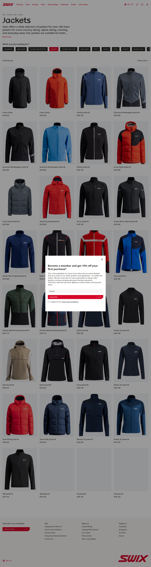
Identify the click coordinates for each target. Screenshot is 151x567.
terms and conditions (70, 302)
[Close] (102, 259)
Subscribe (74, 297)
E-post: (52, 291)
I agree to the (63, 302)
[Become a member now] (48, 302)
